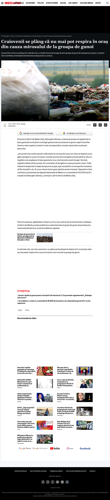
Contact (92, 471)
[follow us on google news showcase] (39, 448)
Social (63, 3)
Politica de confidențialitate (76, 471)
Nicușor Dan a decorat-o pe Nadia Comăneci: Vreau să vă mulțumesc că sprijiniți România (65, 370)
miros (27, 310)
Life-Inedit (73, 3)
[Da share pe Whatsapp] (105, 125)
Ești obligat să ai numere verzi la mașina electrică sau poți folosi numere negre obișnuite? (65, 424)
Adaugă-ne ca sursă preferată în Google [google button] (36, 133)
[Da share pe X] (100, 125)
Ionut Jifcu (11, 126)
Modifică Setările (55, 476)
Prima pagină (5, 36)
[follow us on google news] (24, 448)
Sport (98, 3)
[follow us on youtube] (55, 448)
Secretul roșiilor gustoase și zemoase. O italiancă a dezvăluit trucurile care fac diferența (26, 370)
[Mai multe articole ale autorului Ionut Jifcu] (5, 125)
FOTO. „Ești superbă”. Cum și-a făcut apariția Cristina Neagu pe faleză (26, 410)
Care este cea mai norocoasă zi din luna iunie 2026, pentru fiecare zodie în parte (26, 424)
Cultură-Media (86, 3)
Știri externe (52, 3)
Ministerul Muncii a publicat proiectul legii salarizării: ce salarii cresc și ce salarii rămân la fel (25, 438)
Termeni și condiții (56, 471)
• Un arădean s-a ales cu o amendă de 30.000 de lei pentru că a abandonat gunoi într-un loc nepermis (54, 302)
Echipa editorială (21, 471)
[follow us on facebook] (85, 448)
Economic (30, 3)
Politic (40, 3)
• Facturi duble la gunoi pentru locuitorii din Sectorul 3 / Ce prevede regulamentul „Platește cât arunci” (54, 296)
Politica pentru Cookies (38, 471)
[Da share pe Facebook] (94, 125)
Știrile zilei (18, 3)
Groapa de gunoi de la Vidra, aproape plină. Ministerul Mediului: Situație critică (26, 237)
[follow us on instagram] (70, 448)
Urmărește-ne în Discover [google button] (74, 133)
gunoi (20, 310)
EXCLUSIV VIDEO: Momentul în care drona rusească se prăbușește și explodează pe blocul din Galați (26, 382)
